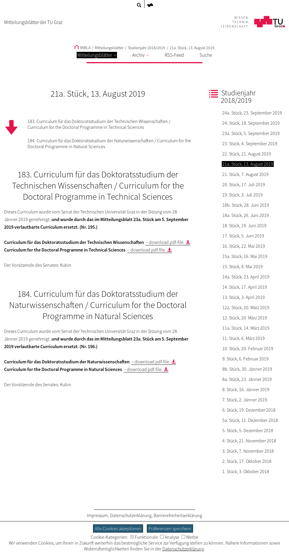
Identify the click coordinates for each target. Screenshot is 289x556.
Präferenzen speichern (170, 528)
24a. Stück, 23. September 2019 (252, 113)
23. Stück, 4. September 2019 (249, 143)
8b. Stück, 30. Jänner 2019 (247, 369)
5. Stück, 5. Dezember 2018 (247, 430)
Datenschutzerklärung (131, 515)
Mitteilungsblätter (96, 55)
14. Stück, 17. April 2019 (244, 287)
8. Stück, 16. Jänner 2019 (245, 389)
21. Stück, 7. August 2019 (245, 174)
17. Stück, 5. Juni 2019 (243, 236)
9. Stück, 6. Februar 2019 (245, 359)
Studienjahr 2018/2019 (146, 47)
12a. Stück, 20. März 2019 (245, 307)
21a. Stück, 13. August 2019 (192, 47)
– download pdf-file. (165, 242)
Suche (205, 55)
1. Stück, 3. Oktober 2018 (245, 471)
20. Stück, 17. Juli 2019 (243, 184)
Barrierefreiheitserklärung (178, 515)
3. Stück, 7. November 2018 (248, 451)
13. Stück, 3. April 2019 (243, 297)
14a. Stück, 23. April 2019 (245, 277)
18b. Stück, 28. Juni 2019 (245, 205)
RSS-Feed (174, 55)
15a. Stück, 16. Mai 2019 (244, 256)
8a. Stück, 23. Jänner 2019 (247, 379)
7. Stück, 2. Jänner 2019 (244, 400)
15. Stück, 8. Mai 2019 (242, 266)
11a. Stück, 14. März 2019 (245, 328)
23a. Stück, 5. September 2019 (251, 133)
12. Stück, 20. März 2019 (244, 318)
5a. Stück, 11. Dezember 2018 (250, 420)
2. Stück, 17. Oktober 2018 (246, 461)
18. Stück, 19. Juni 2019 (244, 225)
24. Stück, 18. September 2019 (251, 123)
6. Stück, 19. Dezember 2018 (249, 410)
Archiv (140, 55)
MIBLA (82, 47)
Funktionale (144, 537)
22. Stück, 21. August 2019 (246, 154)
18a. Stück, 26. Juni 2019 (245, 215)
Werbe (189, 537)
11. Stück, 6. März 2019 (243, 338)
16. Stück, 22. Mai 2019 (243, 246)
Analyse (169, 537)
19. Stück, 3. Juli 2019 (242, 195)
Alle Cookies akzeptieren (118, 528)
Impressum (97, 515)
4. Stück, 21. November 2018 (249, 441)
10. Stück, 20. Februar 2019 (247, 348)
